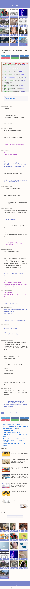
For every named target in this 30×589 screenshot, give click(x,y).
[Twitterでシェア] (5, 56)
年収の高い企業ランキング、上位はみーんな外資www (15, 438)
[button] (24, 58)
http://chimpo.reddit (10, 98)
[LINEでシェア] (15, 58)
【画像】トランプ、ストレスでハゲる (11, 432)
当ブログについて (15, 585)
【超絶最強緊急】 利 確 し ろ (9, 430)
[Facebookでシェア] (15, 56)
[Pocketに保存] (5, 58)
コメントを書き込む (15, 517)
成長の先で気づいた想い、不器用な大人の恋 (13, 424)
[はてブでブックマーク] (24, 56)
